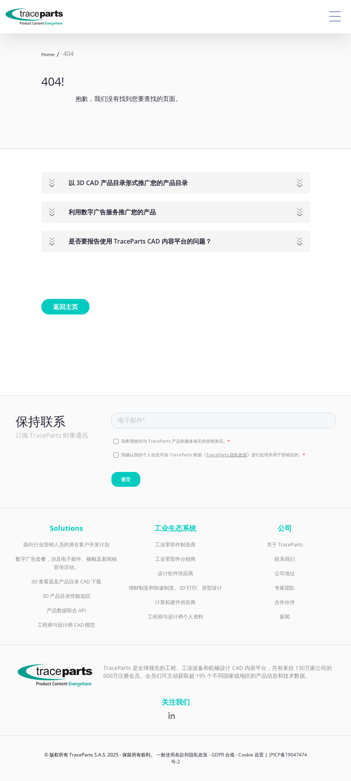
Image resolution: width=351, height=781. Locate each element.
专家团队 (285, 587)
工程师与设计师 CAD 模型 (66, 624)
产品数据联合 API (66, 610)
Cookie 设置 (251, 754)
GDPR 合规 (223, 754)
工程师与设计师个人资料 (175, 616)
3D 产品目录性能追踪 (66, 595)
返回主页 (65, 306)
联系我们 (285, 558)
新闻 (285, 616)
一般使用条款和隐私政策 (182, 754)
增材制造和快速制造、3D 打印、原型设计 (175, 587)
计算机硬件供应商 (175, 602)
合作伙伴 (285, 602)
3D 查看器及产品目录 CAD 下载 (66, 581)
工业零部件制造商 (175, 544)
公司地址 (285, 573)
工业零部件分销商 (175, 558)
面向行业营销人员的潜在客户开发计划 (66, 544)
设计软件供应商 (175, 573)
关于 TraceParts (285, 544)
